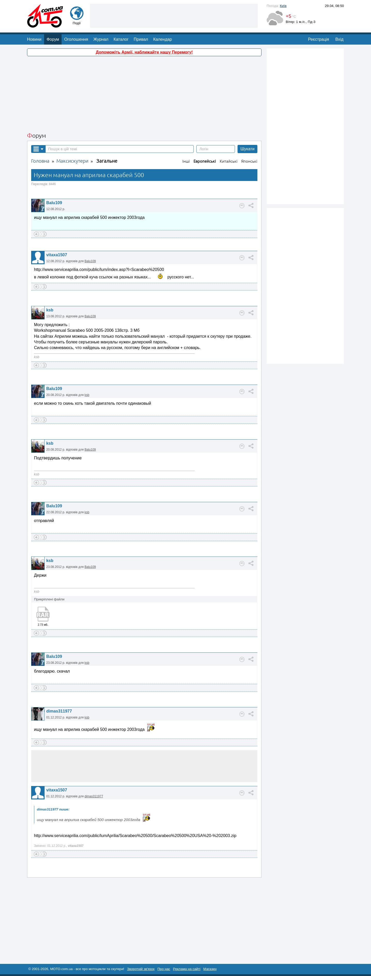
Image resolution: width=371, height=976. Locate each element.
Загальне (106, 161)
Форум (53, 39)
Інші (186, 161)
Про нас (163, 969)
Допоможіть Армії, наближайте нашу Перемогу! (144, 52)
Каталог (121, 39)
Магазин (209, 969)
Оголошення (76, 39)
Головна (40, 161)
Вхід (339, 39)
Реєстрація (318, 39)
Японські (249, 161)
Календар (162, 39)
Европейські (204, 161)
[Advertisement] (174, 15)
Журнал (100, 39)
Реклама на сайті (186, 969)
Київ (283, 6)
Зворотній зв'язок (141, 969)
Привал (141, 39)
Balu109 (54, 203)
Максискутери (72, 161)
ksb (49, 310)
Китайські (229, 161)
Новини (34, 39)
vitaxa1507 (56, 255)
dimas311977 (59, 711)
